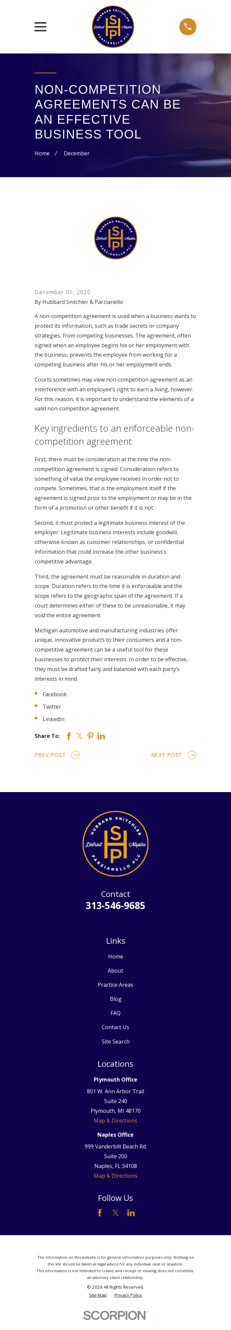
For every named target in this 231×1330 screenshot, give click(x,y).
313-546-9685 (115, 905)
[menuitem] (98, 1295)
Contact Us (115, 1027)
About (115, 970)
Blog (116, 999)
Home (115, 956)
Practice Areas (115, 984)
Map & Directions (115, 1120)
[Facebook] (99, 1212)
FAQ (115, 1013)
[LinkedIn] (131, 1212)
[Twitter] (115, 1212)
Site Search (116, 1041)
